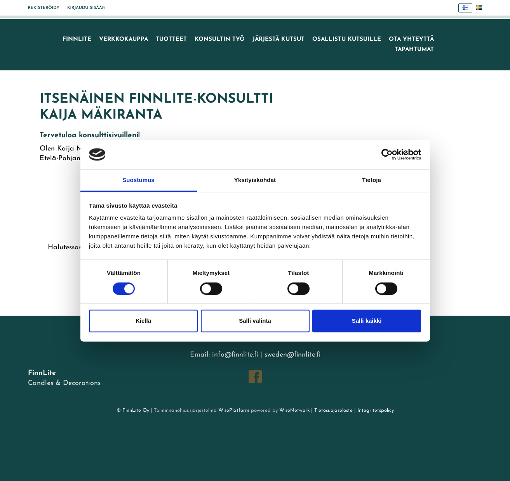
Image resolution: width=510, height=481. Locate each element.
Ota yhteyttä (411, 39)
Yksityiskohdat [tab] (255, 180)
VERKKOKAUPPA (123, 39)
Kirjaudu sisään (86, 8)
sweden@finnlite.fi (292, 355)
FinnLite (77, 39)
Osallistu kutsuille (346, 39)
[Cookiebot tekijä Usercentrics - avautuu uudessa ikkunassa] (387, 154)
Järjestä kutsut (278, 39)
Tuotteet (171, 39)
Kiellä (143, 321)
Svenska (481, 8)
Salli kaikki (367, 321)
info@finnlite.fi (235, 355)
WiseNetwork (294, 410)
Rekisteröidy (43, 8)
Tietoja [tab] (371, 180)
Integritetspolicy (375, 410)
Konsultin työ (220, 39)
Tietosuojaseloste (333, 410)
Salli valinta (255, 321)
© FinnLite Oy (133, 410)
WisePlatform (233, 410)
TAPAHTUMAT (414, 49)
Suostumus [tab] (138, 180)
